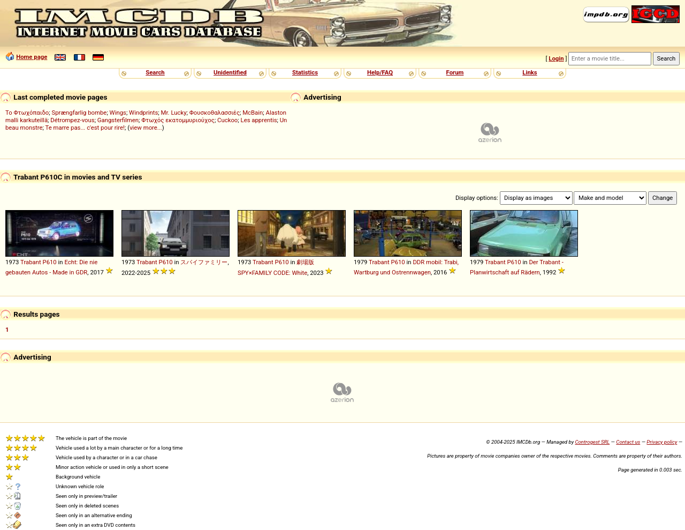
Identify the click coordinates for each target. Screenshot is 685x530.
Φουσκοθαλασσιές (214, 112)
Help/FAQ (380, 72)
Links (529, 72)
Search (155, 72)
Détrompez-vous (72, 120)
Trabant (30, 262)
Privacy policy (661, 442)
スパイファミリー (203, 262)
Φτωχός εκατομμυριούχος (178, 120)
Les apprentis (259, 120)
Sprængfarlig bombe (79, 112)
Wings (118, 112)
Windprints (143, 112)
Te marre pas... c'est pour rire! (85, 127)
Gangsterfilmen (118, 120)
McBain (252, 112)
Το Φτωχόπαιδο (27, 112)
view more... (146, 127)
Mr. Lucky (174, 112)
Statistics (305, 72)
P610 (49, 262)
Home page (31, 57)
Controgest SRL (592, 442)
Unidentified (230, 72)
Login (556, 58)
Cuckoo (227, 120)
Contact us (628, 442)
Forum (455, 72)
